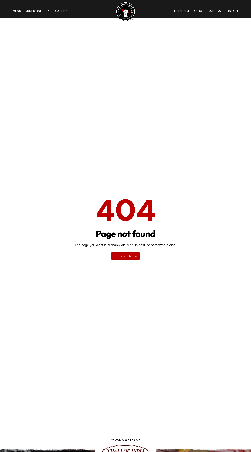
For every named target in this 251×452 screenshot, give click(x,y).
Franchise (182, 11)
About (199, 11)
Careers (214, 11)
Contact (231, 11)
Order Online (35, 11)
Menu (17, 11)
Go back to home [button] (125, 256)
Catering (62, 11)
